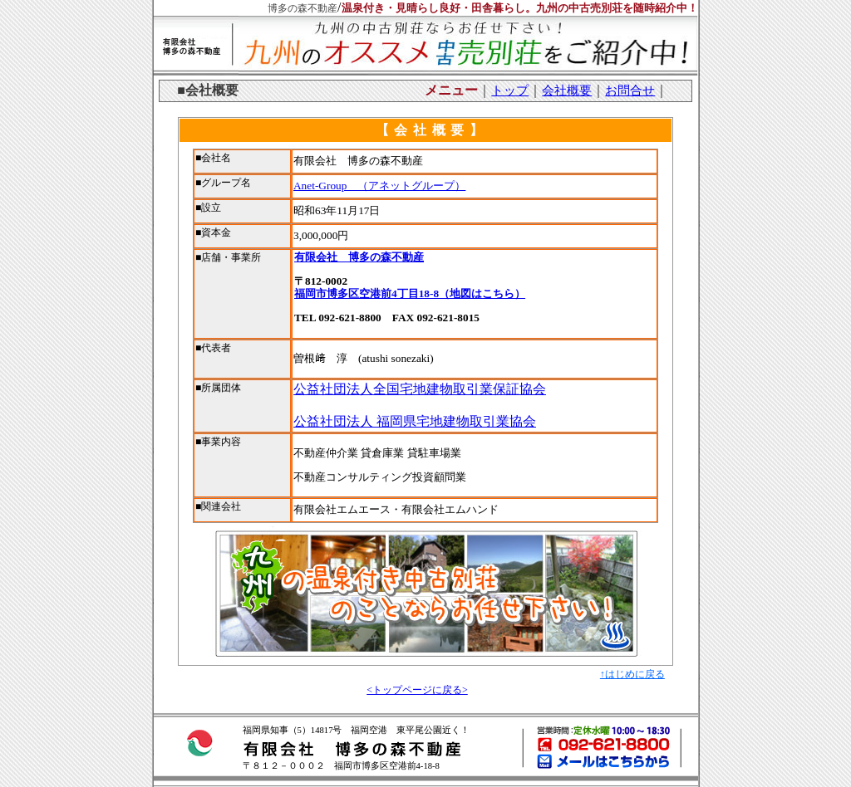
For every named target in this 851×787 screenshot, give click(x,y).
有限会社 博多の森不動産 (359, 257)
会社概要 (567, 90)
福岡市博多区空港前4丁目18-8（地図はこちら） (409, 293)
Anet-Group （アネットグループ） (379, 185)
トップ (510, 90)
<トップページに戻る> (417, 690)
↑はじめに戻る (632, 674)
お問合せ (630, 90)
